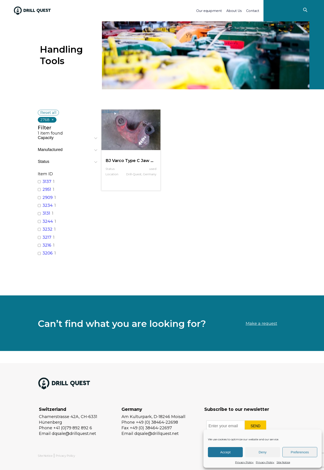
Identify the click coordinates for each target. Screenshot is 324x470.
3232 (47, 229)
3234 (48, 205)
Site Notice (283, 462)
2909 (48, 197)
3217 (47, 237)
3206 (48, 253)
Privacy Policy (244, 462)
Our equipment (209, 11)
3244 (48, 221)
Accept (225, 452)
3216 (47, 245)
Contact (252, 11)
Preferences (300, 452)
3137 (47, 181)
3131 (46, 213)
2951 (47, 189)
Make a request (261, 335)
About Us (234, 11)
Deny (262, 452)
